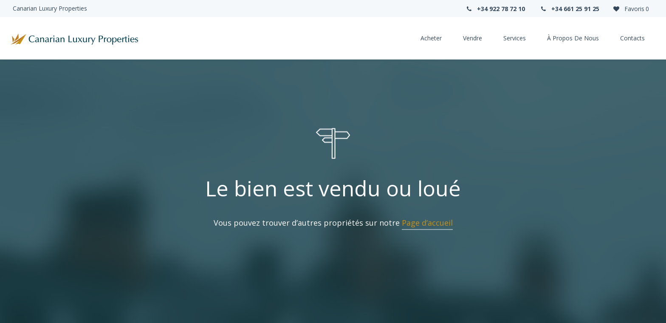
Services (514, 38)
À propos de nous (573, 38)
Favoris (630, 8)
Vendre (472, 38)
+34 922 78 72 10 (495, 9)
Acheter (431, 38)
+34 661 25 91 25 (569, 9)
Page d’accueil (427, 223)
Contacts (632, 38)
